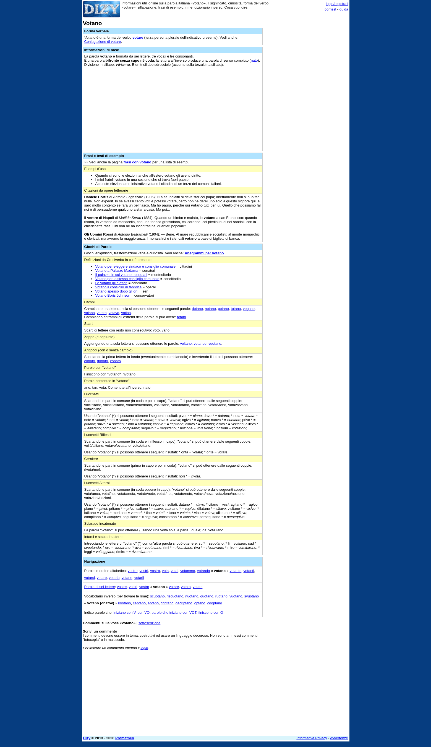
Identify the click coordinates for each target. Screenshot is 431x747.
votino (126, 313)
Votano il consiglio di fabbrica (118, 287)
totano (236, 309)
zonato (115, 361)
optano (199, 603)
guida (343, 9)
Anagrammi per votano (204, 253)
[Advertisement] (306, 103)
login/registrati (337, 4)
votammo (187, 571)
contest (330, 9)
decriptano (184, 603)
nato (254, 60)
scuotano (157, 596)
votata (185, 587)
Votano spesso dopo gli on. (117, 291)
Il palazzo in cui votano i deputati (121, 275)
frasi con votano (137, 162)
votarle (127, 578)
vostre (132, 571)
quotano (206, 596)
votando (200, 343)
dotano (197, 309)
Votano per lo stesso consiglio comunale (127, 279)
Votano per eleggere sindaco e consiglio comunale (135, 266)
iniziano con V (125, 612)
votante (236, 571)
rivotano (124, 603)
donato (102, 361)
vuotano (214, 343)
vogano (249, 309)
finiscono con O (210, 612)
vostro (155, 571)
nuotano (191, 596)
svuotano (251, 596)
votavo (114, 313)
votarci (89, 578)
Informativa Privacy (311, 738)
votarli (139, 578)
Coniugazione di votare (102, 42)
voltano (186, 343)
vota (165, 571)
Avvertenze (339, 738)
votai (174, 571)
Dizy (87, 738)
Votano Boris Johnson (112, 295)
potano (223, 309)
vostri (144, 571)
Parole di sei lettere (99, 587)
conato (89, 361)
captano (139, 603)
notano (210, 309)
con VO (144, 612)
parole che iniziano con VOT (173, 612)
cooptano (214, 603)
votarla (114, 578)
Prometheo (124, 738)
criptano (167, 603)
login (144, 648)
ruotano (221, 596)
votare (137, 37)
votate (197, 587)
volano (89, 313)
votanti (249, 571)
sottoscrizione (149, 623)
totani (181, 317)
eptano (153, 603)
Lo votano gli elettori (111, 283)
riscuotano (175, 596)
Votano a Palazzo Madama (116, 270)
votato (101, 313)
